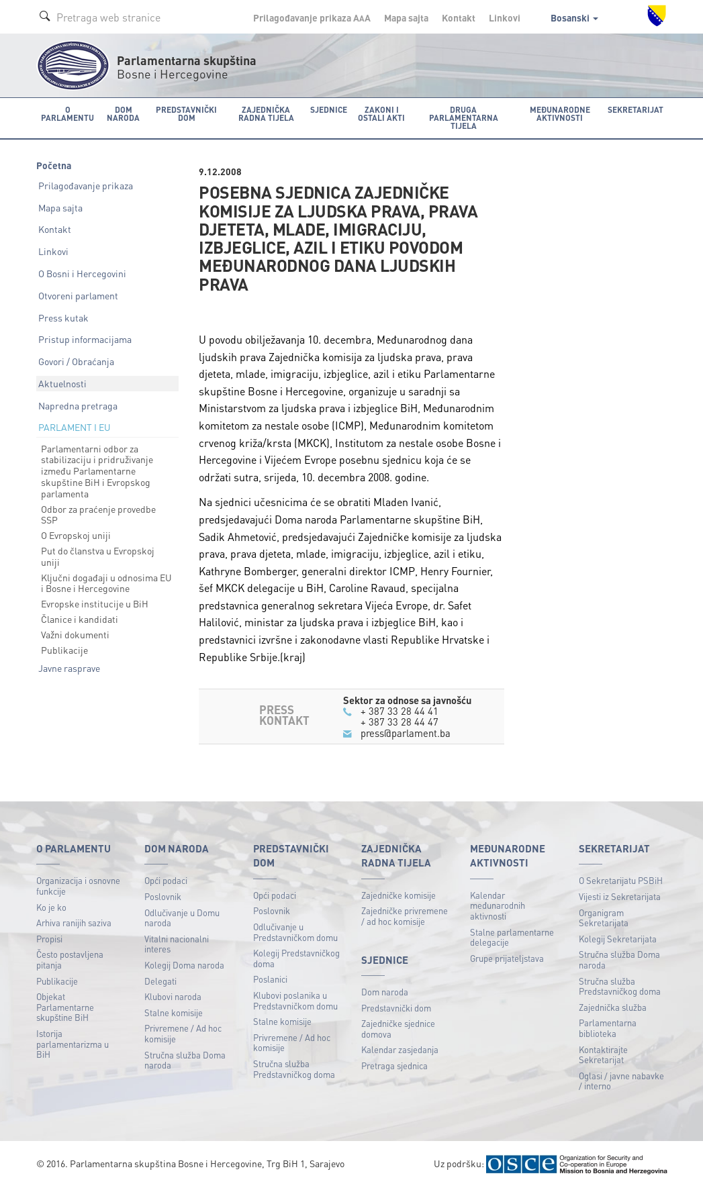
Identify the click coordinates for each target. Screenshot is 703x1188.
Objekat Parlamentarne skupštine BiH (65, 1007)
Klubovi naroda (172, 996)
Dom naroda (384, 991)
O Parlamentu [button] (67, 114)
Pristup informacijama (85, 339)
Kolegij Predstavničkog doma (296, 958)
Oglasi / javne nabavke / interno (621, 1081)
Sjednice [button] (328, 110)
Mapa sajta (406, 17)
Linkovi (504, 17)
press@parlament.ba (406, 733)
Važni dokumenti (75, 634)
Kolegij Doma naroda (184, 965)
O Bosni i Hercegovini (82, 273)
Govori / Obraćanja (76, 361)
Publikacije (64, 650)
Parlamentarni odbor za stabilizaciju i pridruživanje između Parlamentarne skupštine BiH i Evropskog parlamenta (97, 470)
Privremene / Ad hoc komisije (183, 1033)
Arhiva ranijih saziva (73, 922)
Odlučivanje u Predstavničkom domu (295, 932)
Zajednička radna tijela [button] (266, 114)
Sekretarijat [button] (635, 110)
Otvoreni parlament (78, 295)
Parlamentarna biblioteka (608, 1028)
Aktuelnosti (62, 383)
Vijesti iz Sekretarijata (620, 896)
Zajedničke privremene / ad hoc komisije (404, 916)
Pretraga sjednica (394, 1065)
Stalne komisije (173, 1012)
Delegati (160, 981)
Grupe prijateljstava (507, 958)
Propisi (49, 938)
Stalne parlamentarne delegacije (512, 937)
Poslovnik (162, 896)
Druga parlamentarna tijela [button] (463, 118)
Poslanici (270, 979)
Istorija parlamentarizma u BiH (72, 1044)
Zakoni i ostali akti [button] (381, 114)
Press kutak (63, 317)
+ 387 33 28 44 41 (399, 711)
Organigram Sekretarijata (603, 918)
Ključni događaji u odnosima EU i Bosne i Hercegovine (106, 583)
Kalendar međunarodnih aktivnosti (497, 905)
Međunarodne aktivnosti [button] (560, 114)
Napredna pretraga (78, 405)
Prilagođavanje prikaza (85, 185)
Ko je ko (51, 907)
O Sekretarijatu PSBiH (621, 880)
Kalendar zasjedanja (399, 1049)
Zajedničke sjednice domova (398, 1029)
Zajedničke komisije (398, 895)
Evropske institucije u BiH (94, 603)
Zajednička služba (613, 1007)
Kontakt (458, 17)
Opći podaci (165, 880)
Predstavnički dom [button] (186, 114)
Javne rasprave (69, 668)
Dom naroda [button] (123, 114)
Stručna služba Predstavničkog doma (294, 1069)
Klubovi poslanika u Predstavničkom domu (295, 1000)
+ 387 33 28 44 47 (399, 721)
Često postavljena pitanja (69, 959)
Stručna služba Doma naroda (185, 1060)
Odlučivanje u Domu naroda (182, 918)
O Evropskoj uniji (76, 535)
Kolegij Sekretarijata (618, 938)
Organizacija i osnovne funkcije (78, 886)
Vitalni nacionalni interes (176, 944)
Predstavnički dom (396, 1007)
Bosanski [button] (574, 17)
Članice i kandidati (79, 619)
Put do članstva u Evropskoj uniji (97, 556)
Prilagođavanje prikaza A (312, 17)
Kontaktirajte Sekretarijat (603, 1055)
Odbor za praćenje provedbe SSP (98, 514)
